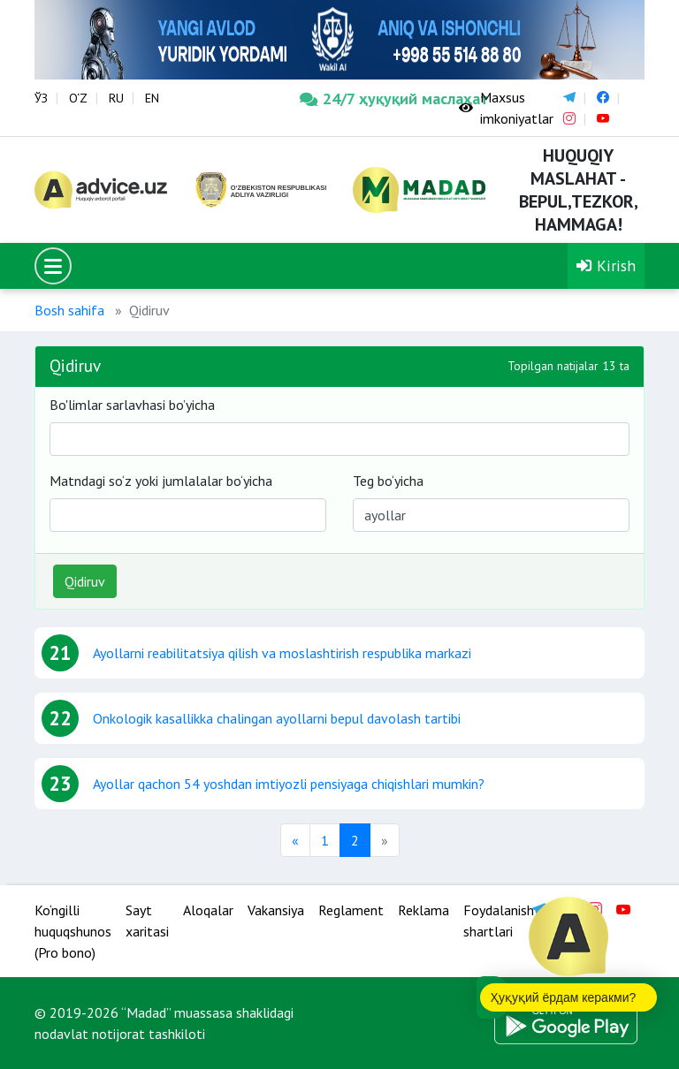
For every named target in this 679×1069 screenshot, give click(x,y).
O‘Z (78, 98)
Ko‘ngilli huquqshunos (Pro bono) (72, 931)
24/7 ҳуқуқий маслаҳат (366, 98)
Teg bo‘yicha (388, 480)
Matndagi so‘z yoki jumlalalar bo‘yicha (161, 480)
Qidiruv (85, 581)
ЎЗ (41, 98)
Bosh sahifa (69, 310)
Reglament (351, 910)
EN (152, 98)
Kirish (606, 265)
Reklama (423, 910)
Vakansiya (276, 910)
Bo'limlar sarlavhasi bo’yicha (132, 404)
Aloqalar (208, 910)
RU (116, 98)
